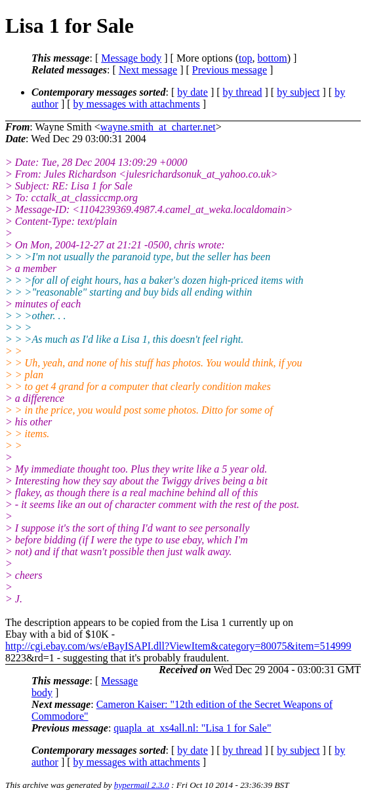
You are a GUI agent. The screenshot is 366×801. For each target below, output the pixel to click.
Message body (131, 58)
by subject (298, 92)
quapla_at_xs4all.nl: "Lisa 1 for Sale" (192, 727)
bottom (272, 58)
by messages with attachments (136, 103)
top (245, 58)
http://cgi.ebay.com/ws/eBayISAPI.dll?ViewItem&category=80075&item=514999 (178, 646)
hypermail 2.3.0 (141, 785)
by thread (242, 92)
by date (192, 92)
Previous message (229, 69)
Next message (148, 69)
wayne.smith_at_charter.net (158, 126)
